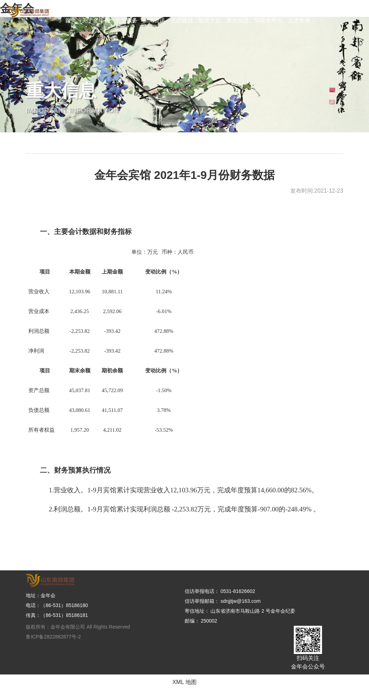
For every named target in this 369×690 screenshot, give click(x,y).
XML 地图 (184, 682)
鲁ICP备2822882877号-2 (53, 637)
